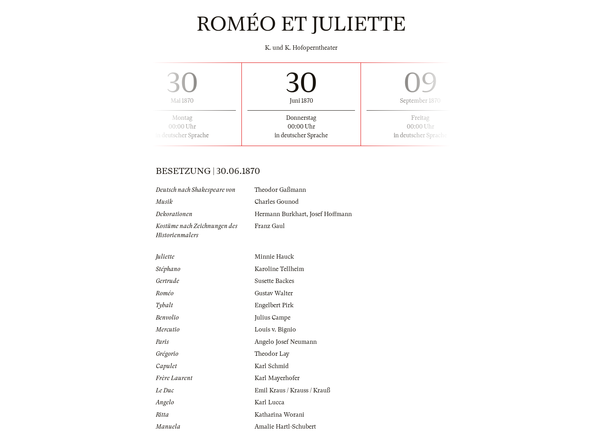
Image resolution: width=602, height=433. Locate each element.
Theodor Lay (272, 353)
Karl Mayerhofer (277, 378)
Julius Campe (272, 317)
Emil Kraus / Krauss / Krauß (292, 390)
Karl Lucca (269, 402)
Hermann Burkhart (280, 214)
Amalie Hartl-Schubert (285, 426)
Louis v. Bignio (275, 329)
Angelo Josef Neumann (286, 341)
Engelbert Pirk (274, 305)
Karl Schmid (272, 366)
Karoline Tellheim (279, 269)
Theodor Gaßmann (280, 189)
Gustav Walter (274, 293)
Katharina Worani (279, 414)
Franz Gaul (270, 226)
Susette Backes (274, 281)
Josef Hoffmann (331, 214)
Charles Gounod (277, 201)
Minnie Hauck (274, 256)
